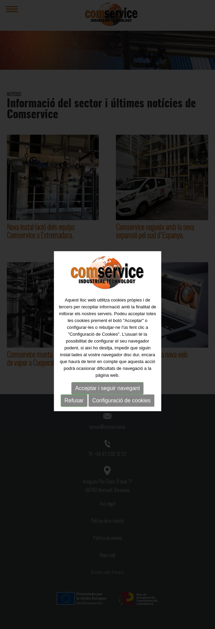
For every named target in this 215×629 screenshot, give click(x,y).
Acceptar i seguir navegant (107, 391)
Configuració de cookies (121, 403)
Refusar (73, 403)
